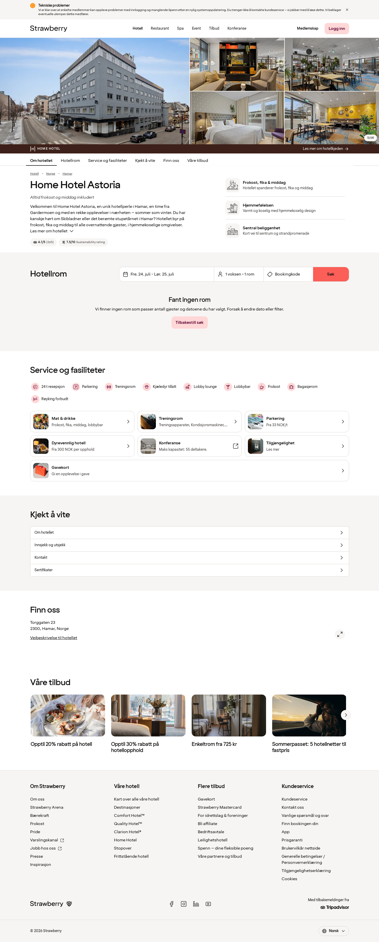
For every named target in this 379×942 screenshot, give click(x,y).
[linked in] (196, 904)
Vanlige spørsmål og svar (305, 815)
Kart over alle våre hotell (136, 799)
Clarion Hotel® (127, 832)
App (286, 832)
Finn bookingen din (300, 824)
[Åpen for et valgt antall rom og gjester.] (238, 274)
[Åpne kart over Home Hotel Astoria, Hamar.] (340, 634)
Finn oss (171, 160)
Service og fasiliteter (107, 160)
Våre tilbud (197, 160)
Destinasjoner (127, 807)
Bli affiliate (207, 824)
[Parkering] (297, 421)
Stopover (123, 848)
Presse (36, 856)
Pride (35, 832)
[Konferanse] (189, 446)
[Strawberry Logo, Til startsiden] (48, 29)
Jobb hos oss (46, 848)
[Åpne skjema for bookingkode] (288, 274)
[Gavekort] (189, 470)
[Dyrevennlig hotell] (82, 446)
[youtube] (208, 904)
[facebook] (171, 904)
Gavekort (206, 799)
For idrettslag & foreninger (223, 815)
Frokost (37, 824)
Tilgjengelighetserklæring (306, 871)
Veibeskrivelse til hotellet (53, 638)
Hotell (34, 174)
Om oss (37, 799)
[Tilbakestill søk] (189, 322)
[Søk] (331, 274)
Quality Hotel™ (128, 824)
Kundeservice (294, 799)
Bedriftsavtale (211, 832)
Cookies (289, 879)
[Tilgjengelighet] (297, 446)
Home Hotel (125, 840)
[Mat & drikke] (82, 421)
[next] (346, 715)
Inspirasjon (40, 864)
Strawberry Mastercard (220, 807)
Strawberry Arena (46, 807)
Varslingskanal (47, 840)
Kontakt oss (293, 807)
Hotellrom (70, 160)
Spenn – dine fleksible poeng (225, 848)
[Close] (347, 10)
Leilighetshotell (212, 840)
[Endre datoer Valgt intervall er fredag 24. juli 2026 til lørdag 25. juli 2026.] (166, 274)
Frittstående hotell (131, 856)
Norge (50, 174)
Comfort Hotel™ (129, 815)
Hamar (67, 174)
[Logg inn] (337, 28)
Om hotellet (41, 160)
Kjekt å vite (145, 160)
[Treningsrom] (189, 421)
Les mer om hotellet (52, 231)
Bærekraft (39, 815)
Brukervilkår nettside (301, 848)
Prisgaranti (292, 840)
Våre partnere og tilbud (220, 856)
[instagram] (184, 904)
